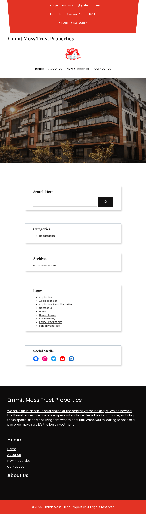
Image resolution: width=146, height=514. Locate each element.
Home (48, 310)
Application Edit (52, 302)
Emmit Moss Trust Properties (40, 38)
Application (50, 299)
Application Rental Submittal (58, 305)
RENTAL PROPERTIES (54, 319)
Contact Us (50, 308)
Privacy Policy (51, 316)
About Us (14, 455)
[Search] (100, 201)
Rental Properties (53, 322)
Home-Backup (52, 313)
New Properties (18, 460)
